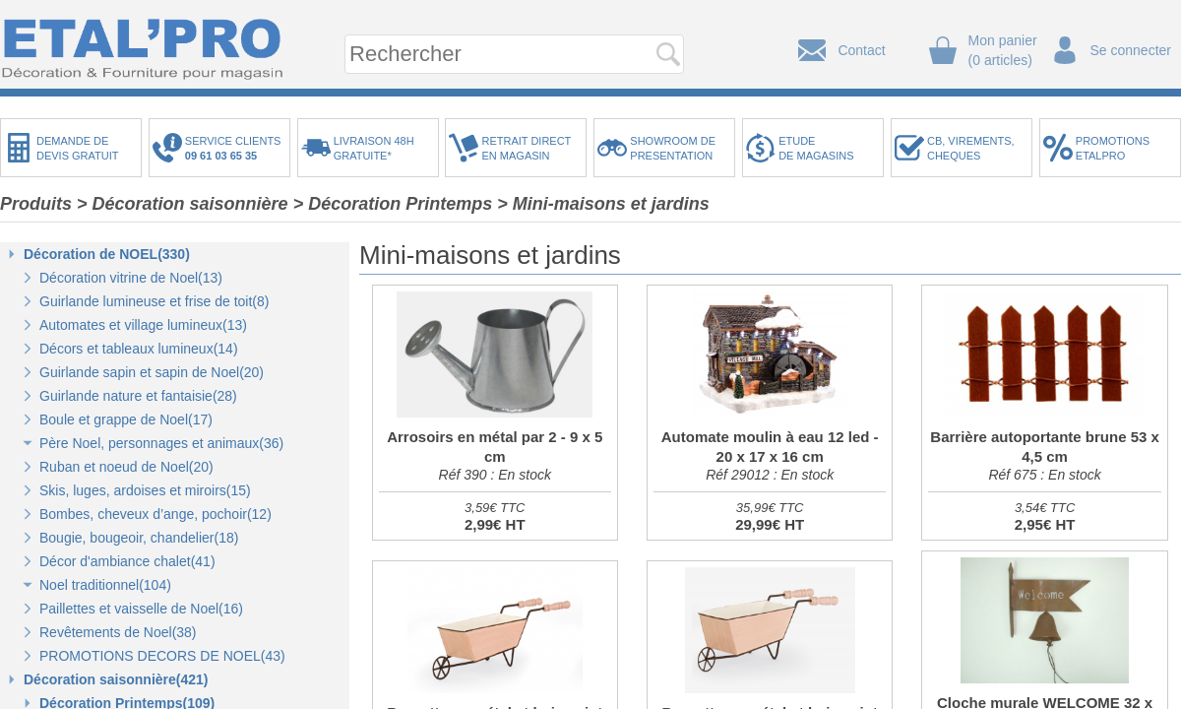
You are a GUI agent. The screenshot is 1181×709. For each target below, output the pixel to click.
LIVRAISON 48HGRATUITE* (374, 148)
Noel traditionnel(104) (105, 585)
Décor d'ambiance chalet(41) (127, 561)
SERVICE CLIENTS (236, 148)
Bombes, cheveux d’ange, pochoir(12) (155, 514)
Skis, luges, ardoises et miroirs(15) (145, 490)
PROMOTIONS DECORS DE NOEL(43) (162, 656)
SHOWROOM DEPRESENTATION (672, 148)
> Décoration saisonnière (182, 204)
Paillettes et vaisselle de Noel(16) (141, 608)
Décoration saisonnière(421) (116, 679)
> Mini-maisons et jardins (603, 204)
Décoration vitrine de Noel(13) (130, 278)
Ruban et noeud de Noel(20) (126, 467)
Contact (861, 50)
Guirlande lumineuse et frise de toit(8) (154, 301)
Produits (36, 204)
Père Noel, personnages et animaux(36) (161, 443)
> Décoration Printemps (393, 204)
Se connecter (1131, 50)
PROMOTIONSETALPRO (1113, 148)
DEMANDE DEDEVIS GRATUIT (77, 148)
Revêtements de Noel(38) (118, 632)
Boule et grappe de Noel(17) (126, 419)
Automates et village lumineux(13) (143, 325)
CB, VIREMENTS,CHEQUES (971, 148)
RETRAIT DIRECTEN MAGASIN (526, 148)
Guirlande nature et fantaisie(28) (138, 396)
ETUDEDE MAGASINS (815, 148)
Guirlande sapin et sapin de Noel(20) (151, 372)
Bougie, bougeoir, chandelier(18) (138, 538)
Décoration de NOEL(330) (107, 254)
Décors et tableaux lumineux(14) (138, 348)
